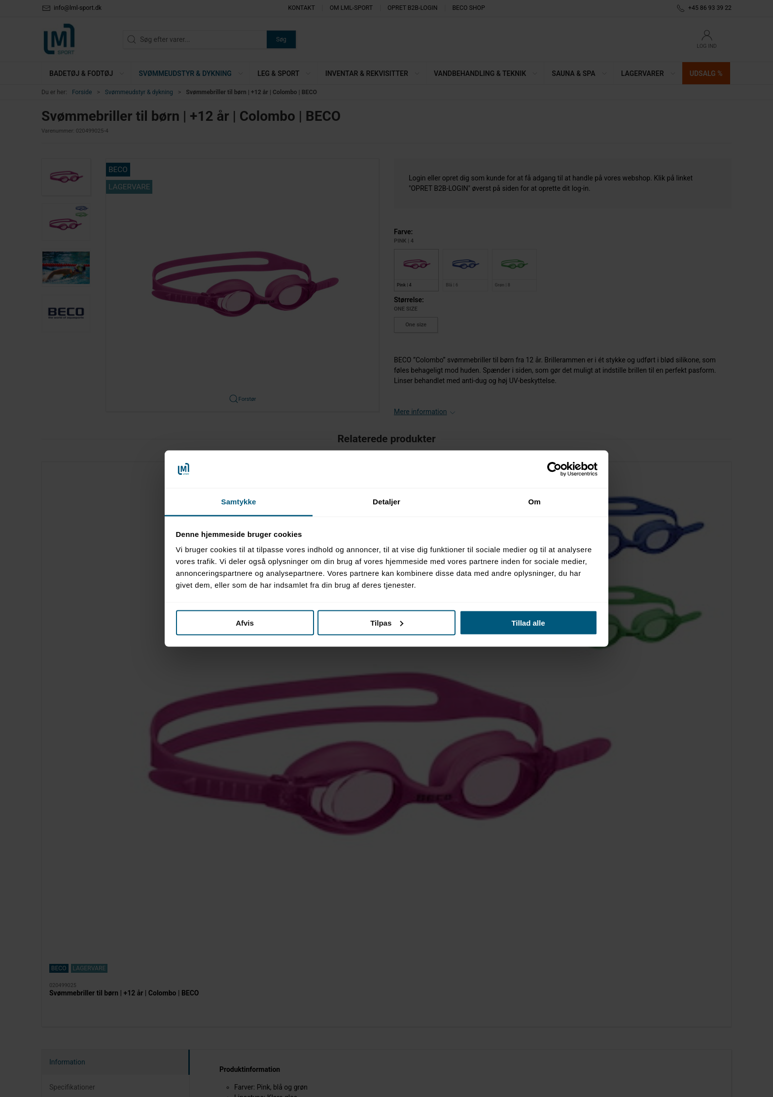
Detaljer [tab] (386, 501)
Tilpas (386, 622)
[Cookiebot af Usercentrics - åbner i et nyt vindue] (554, 469)
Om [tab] (534, 501)
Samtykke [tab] (238, 501)
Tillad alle (528, 622)
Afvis (245, 622)
